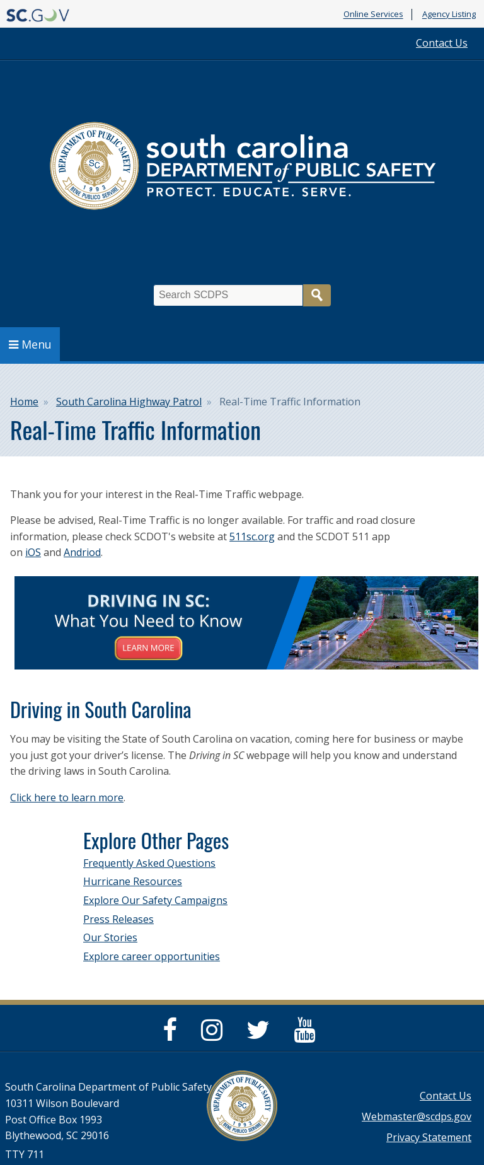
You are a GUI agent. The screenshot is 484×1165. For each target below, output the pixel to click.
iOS (33, 552)
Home (24, 402)
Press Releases (118, 919)
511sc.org (252, 536)
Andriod (82, 552)
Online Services (373, 14)
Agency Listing (449, 14)
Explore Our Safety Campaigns (155, 900)
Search (317, 295)
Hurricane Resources (132, 881)
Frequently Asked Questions (149, 863)
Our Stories (110, 937)
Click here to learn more (67, 797)
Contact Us (442, 43)
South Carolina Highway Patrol (129, 402)
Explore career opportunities (151, 956)
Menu (30, 344)
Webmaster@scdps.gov (416, 1116)
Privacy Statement (428, 1137)
